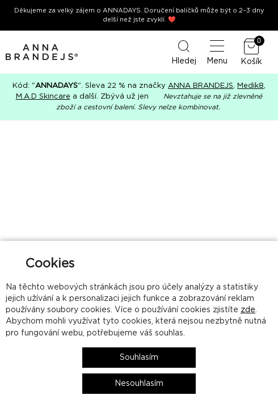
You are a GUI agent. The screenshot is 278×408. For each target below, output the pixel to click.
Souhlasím (139, 358)
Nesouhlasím (139, 384)
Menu (217, 51)
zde (248, 310)
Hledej (183, 51)
